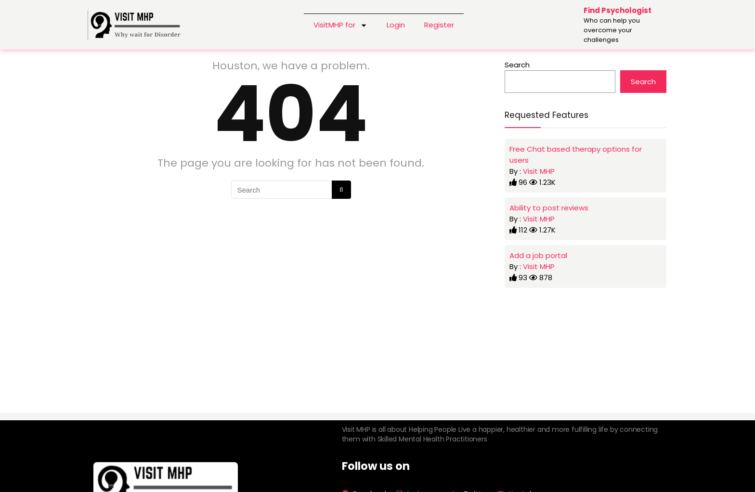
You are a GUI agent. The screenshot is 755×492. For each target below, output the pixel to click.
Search (517, 65)
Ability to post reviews (548, 208)
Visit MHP (539, 171)
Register (439, 25)
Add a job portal (538, 255)
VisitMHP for (340, 24)
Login (396, 25)
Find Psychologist (617, 10)
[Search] (341, 190)
